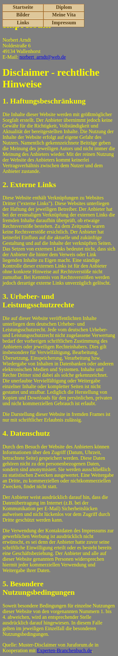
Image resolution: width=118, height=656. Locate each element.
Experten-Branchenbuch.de (64, 650)
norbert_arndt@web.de (43, 57)
